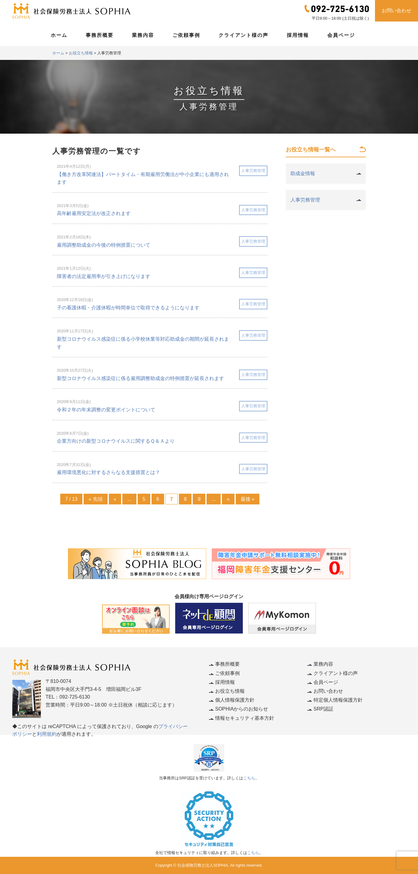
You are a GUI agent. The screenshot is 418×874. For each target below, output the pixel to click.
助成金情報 (302, 173)
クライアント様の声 (243, 35)
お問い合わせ (396, 10)
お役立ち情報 (230, 691)
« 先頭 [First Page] (95, 499)
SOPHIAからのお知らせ (241, 708)
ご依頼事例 (186, 35)
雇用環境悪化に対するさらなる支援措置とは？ (108, 472)
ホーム (59, 35)
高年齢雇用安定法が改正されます (94, 213)
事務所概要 (99, 35)
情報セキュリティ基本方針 (244, 718)
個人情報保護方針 (234, 700)
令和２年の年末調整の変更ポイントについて (106, 409)
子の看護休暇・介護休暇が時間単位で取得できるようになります (128, 307)
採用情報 (298, 35)
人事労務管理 (253, 170)
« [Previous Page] (115, 499)
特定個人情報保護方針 (338, 700)
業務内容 (143, 35)
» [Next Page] (228, 499)
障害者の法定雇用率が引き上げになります (103, 276)
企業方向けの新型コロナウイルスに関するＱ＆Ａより (116, 441)
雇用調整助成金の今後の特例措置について (103, 245)
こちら (249, 778)
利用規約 (47, 734)
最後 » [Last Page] (247, 499)
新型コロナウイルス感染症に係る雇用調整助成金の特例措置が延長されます (140, 378)
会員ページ (341, 35)
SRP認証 (323, 708)
